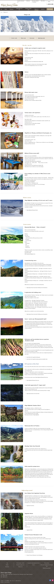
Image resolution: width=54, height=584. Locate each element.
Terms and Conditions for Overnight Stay (47, 565)
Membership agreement (47, 568)
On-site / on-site (13, 38)
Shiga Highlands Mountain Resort (31, 210)
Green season (30, 38)
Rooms (7, 564)
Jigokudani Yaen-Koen (29, 505)
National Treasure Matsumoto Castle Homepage (33, 555)
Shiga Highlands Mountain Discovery (32, 380)
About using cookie (7, 582)
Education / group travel (20, 564)
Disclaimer (2, 582)
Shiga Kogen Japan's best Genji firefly (32, 393)
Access (33, 564)
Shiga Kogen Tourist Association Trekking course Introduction (36, 287)
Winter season (22, 38)
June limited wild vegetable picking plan (32, 357)
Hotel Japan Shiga (6, 572)
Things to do (20, 566)
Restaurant (7, 566)
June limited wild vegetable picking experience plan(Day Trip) (36, 359)
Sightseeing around (40, 38)
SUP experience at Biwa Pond (32, 363)
